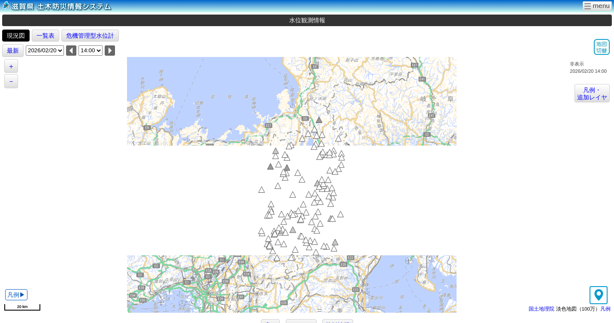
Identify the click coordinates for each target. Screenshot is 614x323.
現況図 (16, 35)
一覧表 (45, 35)
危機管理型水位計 (90, 35)
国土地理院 (541, 308)
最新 (13, 50)
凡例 (605, 308)
